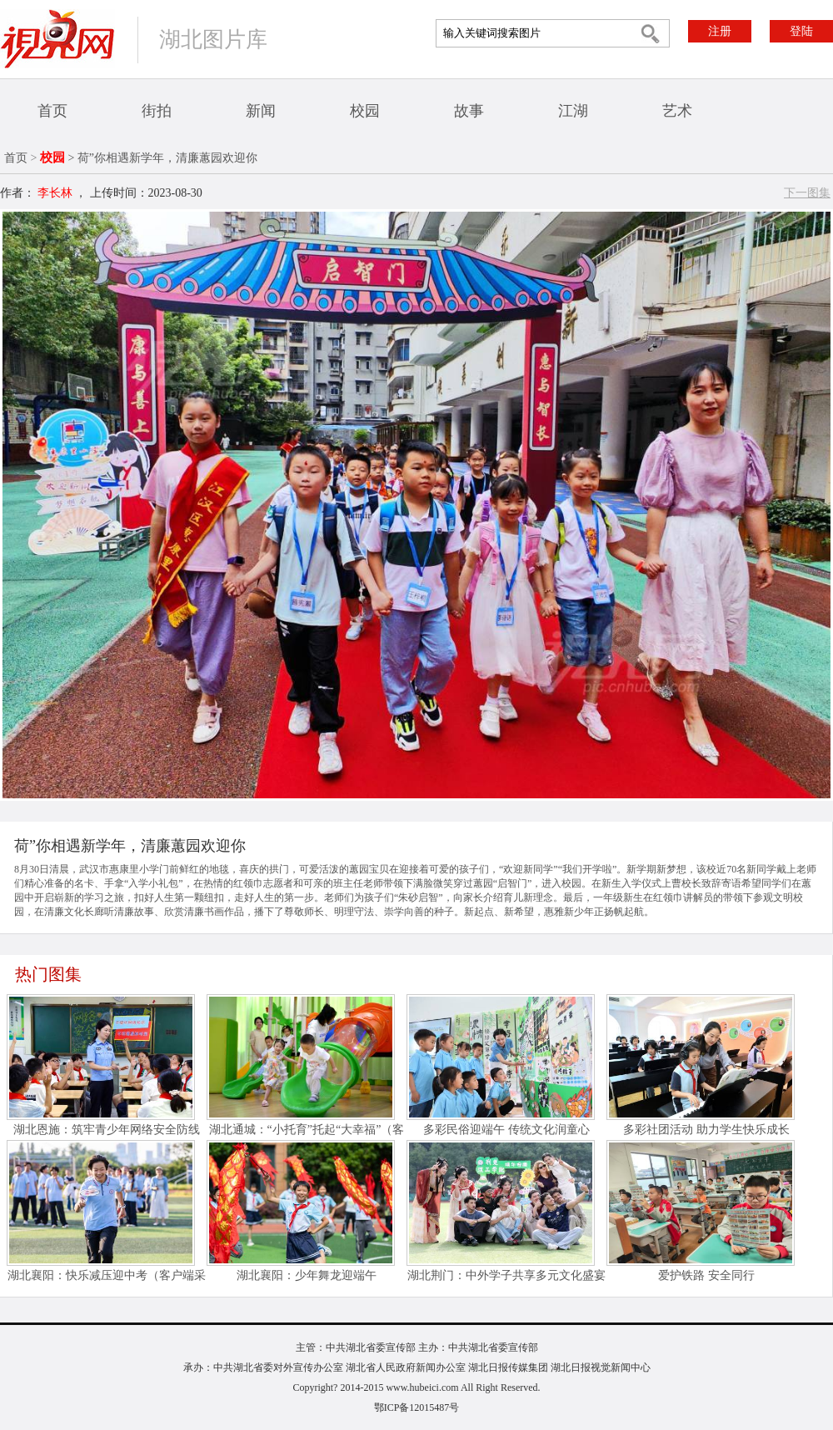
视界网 (57, 38)
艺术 (677, 110)
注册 (719, 31)
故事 (469, 110)
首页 (52, 110)
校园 (365, 110)
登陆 (801, 31)
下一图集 (807, 193)
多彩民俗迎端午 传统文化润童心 (506, 1129)
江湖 (573, 110)
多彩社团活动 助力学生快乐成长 (706, 1129)
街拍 (157, 110)
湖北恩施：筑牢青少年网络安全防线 (106, 1129)
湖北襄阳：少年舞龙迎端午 (307, 1275)
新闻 (261, 110)
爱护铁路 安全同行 (706, 1275)
